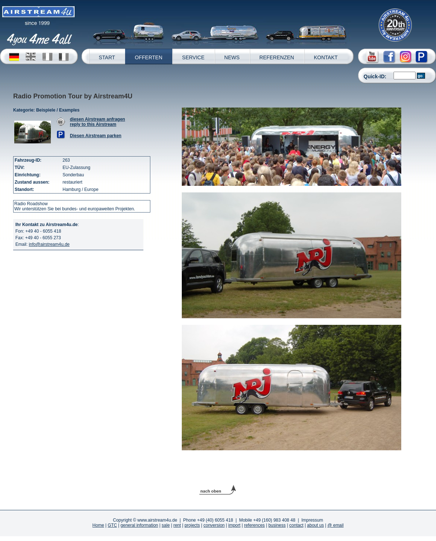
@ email (335, 525)
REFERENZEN (276, 57)
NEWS (232, 57)
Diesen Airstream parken (95, 135)
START (107, 57)
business (277, 525)
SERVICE (193, 57)
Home (98, 525)
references (254, 525)
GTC (112, 525)
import (234, 525)
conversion (214, 525)
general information (139, 525)
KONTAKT (326, 57)
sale (166, 525)
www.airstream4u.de (157, 520)
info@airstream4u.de (49, 244)
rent (177, 525)
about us (315, 525)
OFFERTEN (148, 57)
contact (296, 525)
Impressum (312, 520)
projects (192, 525)
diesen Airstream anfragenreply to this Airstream (97, 122)
